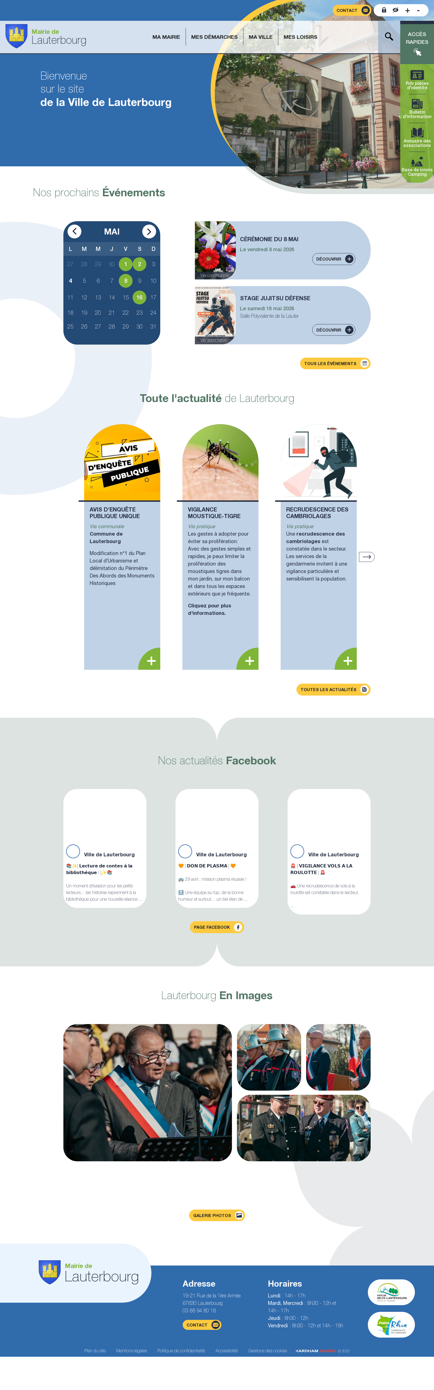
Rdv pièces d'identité (417, 80)
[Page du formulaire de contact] (352, 10)
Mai (112, 231)
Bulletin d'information (417, 109)
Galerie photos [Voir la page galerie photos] (218, 1215)
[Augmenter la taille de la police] (407, 10)
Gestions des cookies (267, 1350)
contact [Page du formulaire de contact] (203, 1325)
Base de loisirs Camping (417, 167)
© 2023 (322, 1351)
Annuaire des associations (417, 138)
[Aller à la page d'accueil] (46, 37)
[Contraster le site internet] (395, 10)
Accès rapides (417, 38)
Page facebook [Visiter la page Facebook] (218, 927)
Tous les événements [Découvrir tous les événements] (336, 363)
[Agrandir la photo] (147, 1092)
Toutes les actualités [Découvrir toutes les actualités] (335, 689)
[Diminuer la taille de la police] (418, 10)
